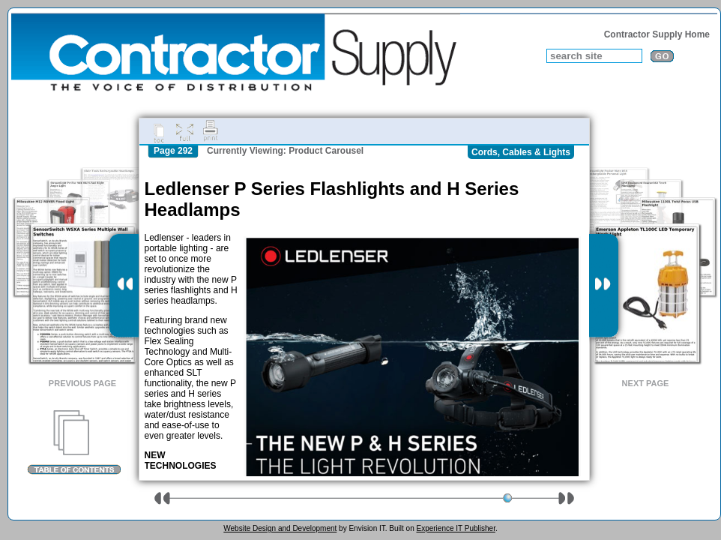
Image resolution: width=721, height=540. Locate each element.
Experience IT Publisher (455, 528)
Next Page (645, 383)
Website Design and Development (280, 528)
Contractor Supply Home (657, 34)
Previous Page (82, 383)
